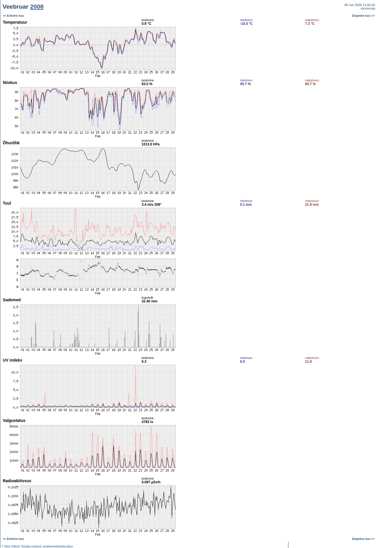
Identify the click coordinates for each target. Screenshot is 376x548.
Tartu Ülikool (12, 546)
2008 (37, 6)
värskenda (367, 8)
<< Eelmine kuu (13, 15)
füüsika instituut (31, 546)
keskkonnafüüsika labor (58, 546)
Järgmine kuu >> (363, 15)
